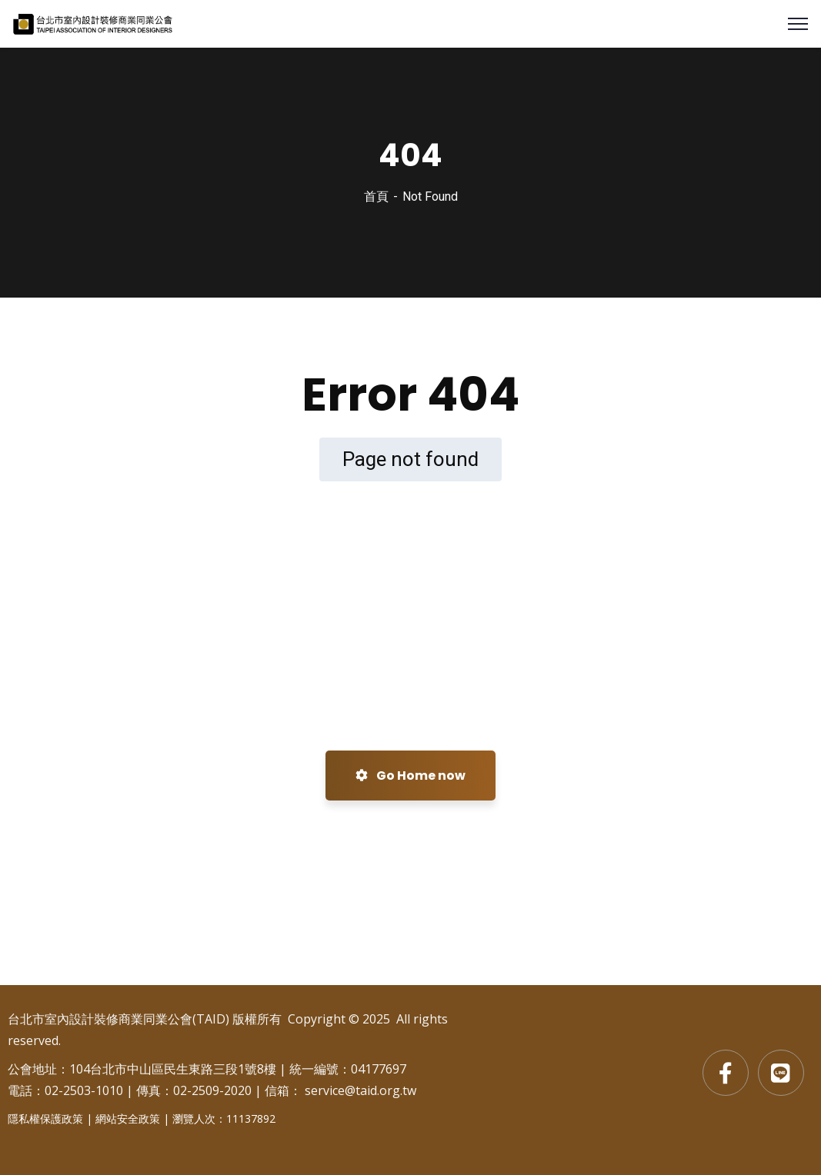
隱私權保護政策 (45, 1118)
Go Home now (410, 775)
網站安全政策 (127, 1118)
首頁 (376, 196)
